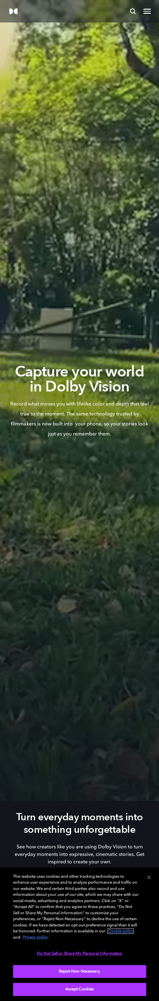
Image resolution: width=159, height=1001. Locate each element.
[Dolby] (13, 11)
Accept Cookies (79, 989)
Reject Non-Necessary (79, 971)
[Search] (132, 11)
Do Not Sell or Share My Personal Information (80, 954)
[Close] (149, 877)
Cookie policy (120, 931)
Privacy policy (35, 937)
